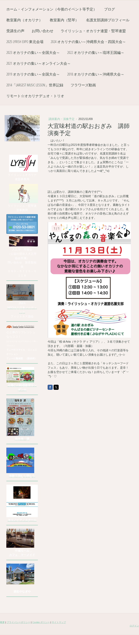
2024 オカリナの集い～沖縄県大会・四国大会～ (88, 41)
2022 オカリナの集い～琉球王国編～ (95, 52)
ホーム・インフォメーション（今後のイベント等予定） (51, 9)
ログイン (134, 625)
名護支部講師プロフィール (107, 20)
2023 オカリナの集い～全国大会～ (33, 52)
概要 (2, 622)
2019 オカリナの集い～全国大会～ (33, 74)
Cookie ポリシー (41, 622)
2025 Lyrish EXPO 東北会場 (24, 41)
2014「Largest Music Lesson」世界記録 (34, 85)
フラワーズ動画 (83, 85)
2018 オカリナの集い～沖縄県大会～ (95, 74)
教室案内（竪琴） (64, 20)
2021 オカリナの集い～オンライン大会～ (38, 63)
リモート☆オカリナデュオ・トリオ (35, 95)
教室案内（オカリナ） (24, 20)
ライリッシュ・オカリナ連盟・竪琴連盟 (93, 30)
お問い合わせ (42, 30)
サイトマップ (59, 622)
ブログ (109, 9)
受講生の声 (15, 30)
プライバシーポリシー (18, 622)
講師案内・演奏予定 (62, 119)
